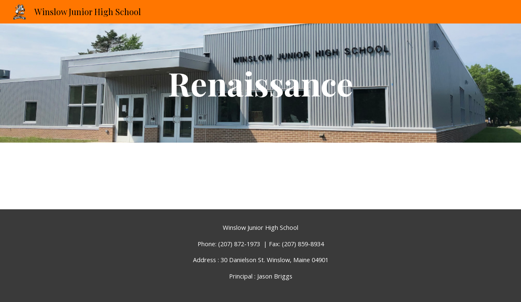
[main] (260, 83)
